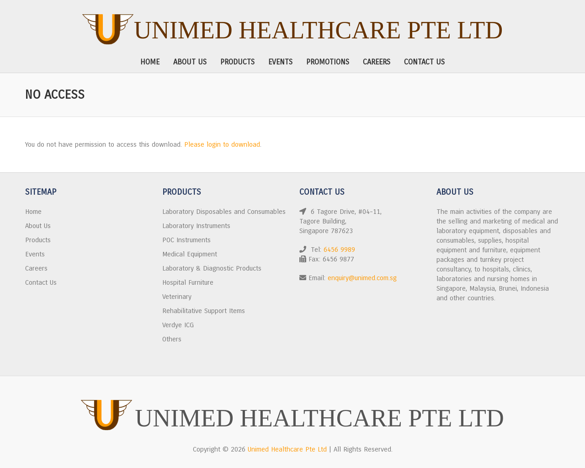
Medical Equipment (189, 254)
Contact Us (424, 62)
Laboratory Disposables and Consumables (224, 211)
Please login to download (222, 144)
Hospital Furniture (187, 282)
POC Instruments (186, 240)
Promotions (327, 62)
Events (280, 62)
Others (171, 339)
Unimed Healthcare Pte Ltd (318, 30)
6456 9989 (339, 249)
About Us (190, 62)
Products (237, 62)
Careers (376, 62)
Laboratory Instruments (196, 226)
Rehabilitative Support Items (203, 311)
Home (150, 62)
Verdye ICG (178, 325)
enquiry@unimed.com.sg (362, 278)
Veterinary (176, 296)
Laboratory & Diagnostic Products (211, 268)
